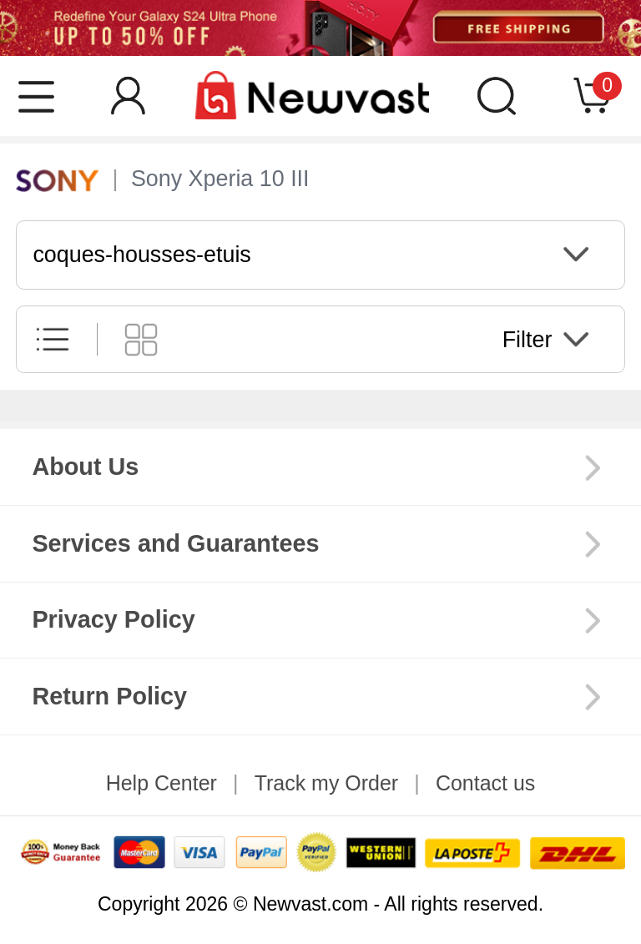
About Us (85, 466)
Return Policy (109, 696)
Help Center (161, 783)
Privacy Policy (113, 619)
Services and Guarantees (175, 543)
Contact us (485, 783)
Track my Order (326, 783)
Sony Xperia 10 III (220, 178)
